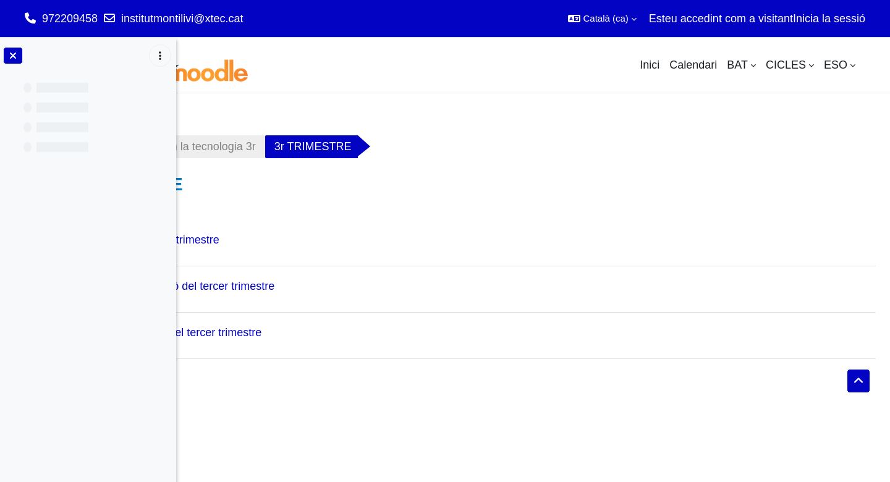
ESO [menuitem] (835, 65)
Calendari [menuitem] (693, 65)
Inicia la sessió (829, 18)
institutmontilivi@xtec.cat (182, 18)
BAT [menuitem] (737, 65)
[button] (602, 18)
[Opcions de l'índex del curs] (160, 55)
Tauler (215, 146)
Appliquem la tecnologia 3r (327, 146)
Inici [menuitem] (649, 65)
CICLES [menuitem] (786, 65)
